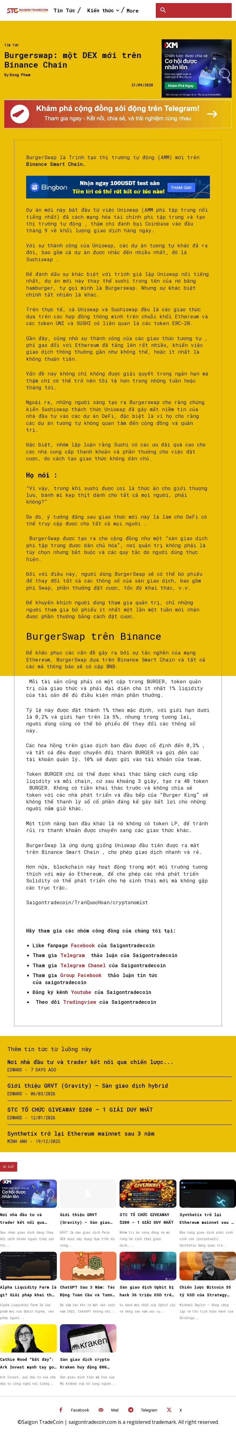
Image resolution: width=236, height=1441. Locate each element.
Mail (115, 1410)
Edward (14, 1070)
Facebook (80, 1410)
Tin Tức (11, 45)
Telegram (149, 1410)
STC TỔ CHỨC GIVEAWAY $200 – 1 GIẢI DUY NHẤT (80, 1109)
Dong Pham (20, 75)
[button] (163, 10)
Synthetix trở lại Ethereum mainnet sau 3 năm (81, 1133)
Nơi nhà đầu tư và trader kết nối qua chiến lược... (90, 1062)
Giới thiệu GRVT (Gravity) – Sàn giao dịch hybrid (87, 1085)
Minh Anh (17, 1141)
